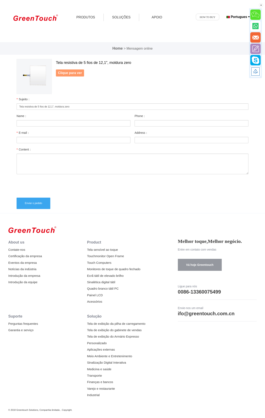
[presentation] (48, 185)
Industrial (93, 395)
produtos (85, 17)
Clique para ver (70, 73)
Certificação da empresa (25, 256)
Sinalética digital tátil (101, 282)
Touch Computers (99, 262)
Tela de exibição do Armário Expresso (113, 336)
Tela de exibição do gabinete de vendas (114, 330)
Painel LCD (95, 295)
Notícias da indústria (22, 269)
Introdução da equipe (22, 282)
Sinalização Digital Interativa (106, 362)
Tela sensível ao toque (102, 249)
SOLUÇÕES (121, 17)
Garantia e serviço (21, 330)
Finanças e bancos (100, 382)
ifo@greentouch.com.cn (206, 313)
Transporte (94, 375)
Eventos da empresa (22, 262)
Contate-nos (16, 249)
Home (117, 48)
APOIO (157, 17)
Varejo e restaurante (101, 388)
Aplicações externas (101, 349)
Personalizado (97, 343)
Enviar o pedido (33, 203)
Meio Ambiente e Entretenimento (109, 356)
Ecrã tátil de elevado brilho (105, 275)
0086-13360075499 (199, 292)
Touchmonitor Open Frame (105, 256)
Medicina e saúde (99, 369)
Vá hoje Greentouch (199, 264)
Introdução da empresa (24, 275)
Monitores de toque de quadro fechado (113, 269)
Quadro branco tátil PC (103, 288)
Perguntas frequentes (23, 323)
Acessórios (94, 301)
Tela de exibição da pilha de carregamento (116, 323)
